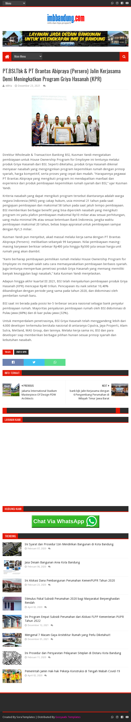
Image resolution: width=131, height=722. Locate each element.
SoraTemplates (25, 717)
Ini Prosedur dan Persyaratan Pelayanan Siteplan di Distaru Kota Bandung (73, 653)
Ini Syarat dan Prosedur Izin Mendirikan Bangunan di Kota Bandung (69, 544)
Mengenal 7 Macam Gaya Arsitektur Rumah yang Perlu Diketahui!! (67, 635)
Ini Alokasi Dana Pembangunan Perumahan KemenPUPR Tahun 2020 (70, 580)
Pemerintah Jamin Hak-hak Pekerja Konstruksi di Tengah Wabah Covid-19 (72, 671)
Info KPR (21, 352)
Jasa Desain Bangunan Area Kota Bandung (52, 562)
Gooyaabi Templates (68, 717)
